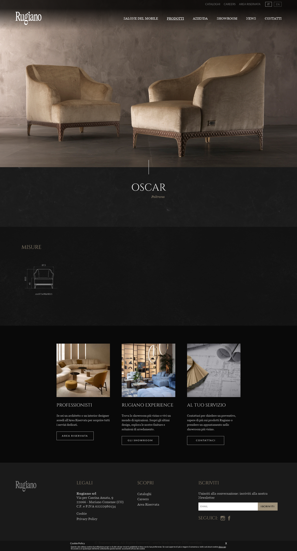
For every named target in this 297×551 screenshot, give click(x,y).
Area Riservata (249, 4)
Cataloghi (212, 4)
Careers (230, 4)
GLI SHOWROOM (140, 440)
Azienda (200, 18)
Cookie (82, 513)
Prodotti (175, 18)
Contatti (273, 18)
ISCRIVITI (268, 506)
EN (278, 4)
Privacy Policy (87, 519)
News (251, 18)
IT (268, 4)
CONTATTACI (206, 440)
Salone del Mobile (141, 18)
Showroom (227, 18)
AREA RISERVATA (75, 435)
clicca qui (222, 547)
